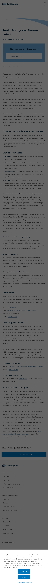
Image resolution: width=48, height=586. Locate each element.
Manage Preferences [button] (25, 582)
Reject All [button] (24, 577)
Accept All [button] (24, 572)
